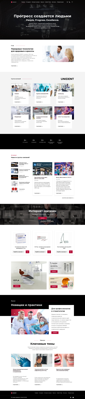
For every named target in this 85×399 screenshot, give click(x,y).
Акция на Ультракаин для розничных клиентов (24, 173)
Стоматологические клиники (43, 119)
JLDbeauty (61, 94)
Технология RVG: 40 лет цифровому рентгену (42, 373)
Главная (23, 2)
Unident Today (48, 2)
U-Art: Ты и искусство (62, 119)
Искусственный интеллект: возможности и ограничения (18, 375)
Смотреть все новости (67, 200)
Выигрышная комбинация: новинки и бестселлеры (24, 185)
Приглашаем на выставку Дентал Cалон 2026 (42, 180)
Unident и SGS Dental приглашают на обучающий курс (23, 179)
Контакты (54, 2)
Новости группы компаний (23, 160)
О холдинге (28, 2)
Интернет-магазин (36, 2)
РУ (72, 2)
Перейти (42, 221)
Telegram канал (60, 2)
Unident (17, 94)
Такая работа (22, 191)
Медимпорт (19, 119)
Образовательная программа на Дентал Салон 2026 (23, 166)
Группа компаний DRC (42, 94)
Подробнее (17, 128)
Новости (42, 2)
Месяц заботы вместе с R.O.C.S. (65, 180)
